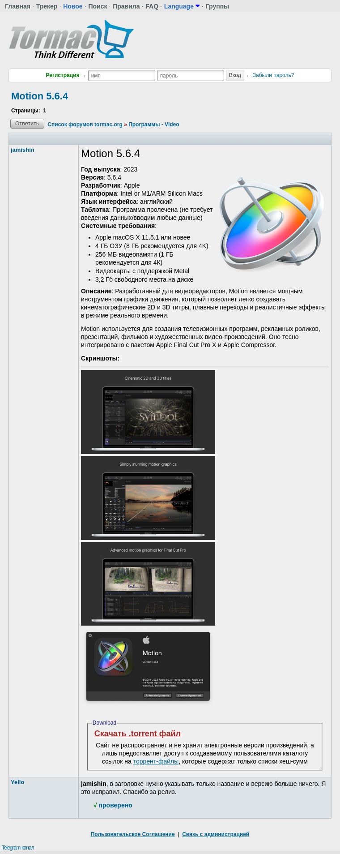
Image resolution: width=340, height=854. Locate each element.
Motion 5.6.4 (39, 96)
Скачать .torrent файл (137, 733)
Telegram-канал (18, 848)
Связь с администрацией (215, 834)
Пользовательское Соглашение (133, 834)
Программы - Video (153, 124)
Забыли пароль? (273, 75)
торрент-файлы (156, 761)
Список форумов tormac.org (84, 124)
